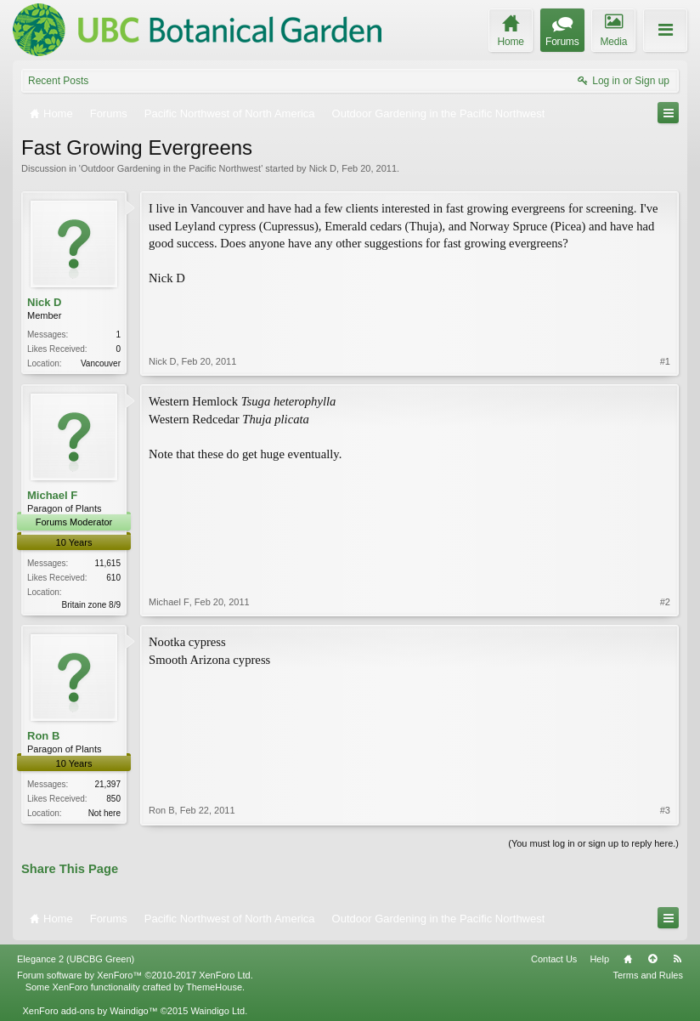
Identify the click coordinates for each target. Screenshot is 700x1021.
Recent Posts (58, 81)
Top (652, 959)
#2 (665, 602)
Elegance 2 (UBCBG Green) (75, 959)
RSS (677, 959)
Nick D (322, 168)
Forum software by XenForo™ (135, 975)
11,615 (107, 563)
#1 (665, 361)
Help (599, 959)
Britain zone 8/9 (91, 605)
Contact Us (554, 959)
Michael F (52, 495)
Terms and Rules (647, 975)
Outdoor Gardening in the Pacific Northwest (171, 168)
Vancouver (101, 363)
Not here (104, 813)
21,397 (107, 784)
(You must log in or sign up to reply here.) (593, 843)
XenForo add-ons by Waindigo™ (89, 1011)
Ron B (43, 735)
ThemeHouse (214, 987)
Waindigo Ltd (217, 1011)
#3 (665, 810)
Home (628, 959)
